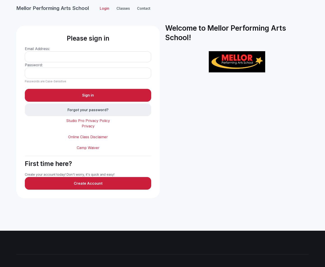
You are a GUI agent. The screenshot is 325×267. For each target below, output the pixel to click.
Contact (143, 8)
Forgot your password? (88, 110)
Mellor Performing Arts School (52, 8)
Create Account (88, 183)
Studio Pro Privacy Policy (88, 120)
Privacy (88, 126)
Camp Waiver (88, 147)
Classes (123, 8)
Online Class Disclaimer (88, 137)
